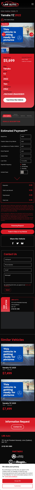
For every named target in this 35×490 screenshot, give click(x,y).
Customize (17, 486)
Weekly (23, 164)
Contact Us (17, 427)
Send (7, 290)
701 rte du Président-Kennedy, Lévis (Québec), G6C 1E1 (17, 441)
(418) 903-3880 (15, 309)
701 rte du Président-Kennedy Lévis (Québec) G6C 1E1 (19, 305)
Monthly (23, 168)
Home (2, 11)
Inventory (7, 11)
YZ (17, 11)
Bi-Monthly (24, 166)
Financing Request (17, 226)
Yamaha (13, 11)
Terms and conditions (11, 477)
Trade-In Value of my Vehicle (17, 232)
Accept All (18, 481)
